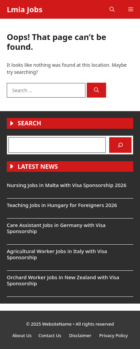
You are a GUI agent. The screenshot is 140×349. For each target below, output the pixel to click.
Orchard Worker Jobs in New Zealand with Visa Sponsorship (63, 280)
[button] (112, 9)
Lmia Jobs (24, 9)
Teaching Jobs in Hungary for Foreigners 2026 (62, 205)
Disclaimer (81, 335)
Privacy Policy (113, 335)
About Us (22, 335)
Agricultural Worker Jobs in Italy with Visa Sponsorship (57, 254)
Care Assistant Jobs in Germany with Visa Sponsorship (56, 228)
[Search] (96, 90)
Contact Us (50, 335)
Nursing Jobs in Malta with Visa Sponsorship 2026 (66, 185)
